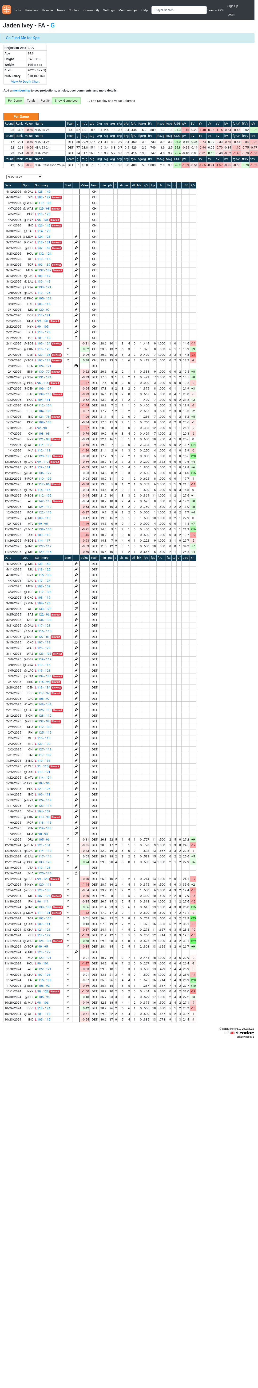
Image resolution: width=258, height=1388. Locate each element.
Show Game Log (66, 100)
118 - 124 (42, 1008)
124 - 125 (42, 236)
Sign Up (232, 6)
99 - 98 (41, 523)
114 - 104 (43, 777)
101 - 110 (42, 338)
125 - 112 (43, 732)
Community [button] (91, 10)
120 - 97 (42, 309)
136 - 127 (43, 473)
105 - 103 (43, 298)
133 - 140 (42, 564)
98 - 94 (41, 834)
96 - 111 (41, 901)
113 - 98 (42, 817)
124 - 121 (43, 366)
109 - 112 (42, 535)
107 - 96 (42, 783)
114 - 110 (43, 445)
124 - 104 (43, 941)
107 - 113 (42, 642)
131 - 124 (43, 377)
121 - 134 (42, 845)
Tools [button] (17, 10)
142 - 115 (43, 501)
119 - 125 (42, 569)
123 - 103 (43, 653)
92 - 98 (41, 428)
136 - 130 (43, 620)
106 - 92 (42, 985)
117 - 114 (43, 856)
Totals (31, 100)
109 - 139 (42, 264)
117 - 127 (42, 580)
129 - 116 (43, 552)
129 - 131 (42, 467)
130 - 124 (43, 287)
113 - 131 (42, 242)
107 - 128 (42, 896)
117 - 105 (43, 592)
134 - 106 (43, 676)
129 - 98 (42, 208)
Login (231, 14)
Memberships (128, 10)
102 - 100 (43, 918)
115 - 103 (43, 980)
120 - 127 (42, 952)
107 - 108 (42, 974)
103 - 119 (42, 597)
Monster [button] (47, 10)
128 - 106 (43, 456)
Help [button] (144, 10)
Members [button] (31, 10)
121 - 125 (42, 789)
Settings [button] (109, 10)
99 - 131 (41, 321)
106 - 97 (42, 698)
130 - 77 (42, 371)
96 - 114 (41, 383)
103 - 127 (42, 197)
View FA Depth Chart (25, 81)
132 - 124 (43, 253)
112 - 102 (43, 727)
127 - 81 (42, 637)
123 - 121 (43, 958)
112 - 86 (42, 484)
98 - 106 (41, 1002)
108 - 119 (42, 276)
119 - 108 (43, 203)
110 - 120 (42, 214)
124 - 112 (43, 507)
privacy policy (244, 1036)
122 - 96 (42, 614)
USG (177, 123)
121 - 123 (42, 929)
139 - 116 (43, 394)
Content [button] (74, 10)
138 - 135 (43, 529)
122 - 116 (43, 512)
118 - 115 (43, 822)
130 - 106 (43, 907)
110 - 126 (42, 292)
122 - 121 (43, 969)
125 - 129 (42, 648)
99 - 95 (41, 946)
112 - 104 (43, 405)
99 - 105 (41, 326)
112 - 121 (42, 315)
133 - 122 (43, 609)
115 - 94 (42, 682)
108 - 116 (42, 304)
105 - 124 (42, 343)
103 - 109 (42, 586)
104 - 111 (42, 399)
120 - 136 (42, 354)
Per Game (15, 100)
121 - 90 (42, 439)
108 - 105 (43, 422)
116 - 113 (43, 631)
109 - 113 (42, 518)
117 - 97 (42, 693)
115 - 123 (42, 349)
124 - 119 (43, 800)
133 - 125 (43, 862)
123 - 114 (43, 805)
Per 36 (45, 100)
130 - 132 (42, 744)
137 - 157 (42, 248)
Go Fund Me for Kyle (23, 38)
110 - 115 (42, 259)
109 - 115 (42, 1019)
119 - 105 (43, 828)
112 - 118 (42, 450)
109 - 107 (43, 388)
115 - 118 (42, 738)
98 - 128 (41, 991)
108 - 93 (42, 433)
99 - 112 (41, 461)
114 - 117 (42, 540)
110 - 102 (43, 478)
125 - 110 (43, 710)
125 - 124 (43, 873)
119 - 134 (42, 687)
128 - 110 (43, 715)
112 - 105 (43, 495)
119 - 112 (43, 659)
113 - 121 (42, 772)
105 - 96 (42, 839)
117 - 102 (43, 755)
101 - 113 (42, 1014)
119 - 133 (42, 760)
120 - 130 (42, 890)
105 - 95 (42, 997)
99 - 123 (41, 879)
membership (21, 90)
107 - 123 (42, 360)
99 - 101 (41, 963)
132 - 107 (43, 270)
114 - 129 (42, 231)
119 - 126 (42, 867)
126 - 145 (42, 225)
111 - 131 (42, 912)
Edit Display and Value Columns (113, 101)
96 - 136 (41, 220)
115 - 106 (43, 575)
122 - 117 (43, 546)
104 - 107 (42, 811)
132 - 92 (42, 721)
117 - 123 (42, 625)
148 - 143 (43, 704)
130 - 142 (42, 281)
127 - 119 (43, 749)
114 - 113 (43, 851)
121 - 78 (42, 416)
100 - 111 (42, 794)
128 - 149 (42, 191)
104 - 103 (43, 411)
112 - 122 (42, 935)
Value (29, 123)
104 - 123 (42, 603)
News (61, 10)
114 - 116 (42, 490)
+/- (193, 185)
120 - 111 (43, 884)
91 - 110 (41, 766)
